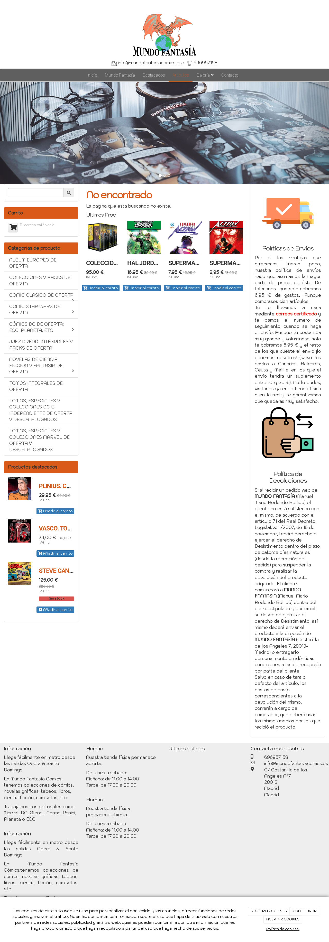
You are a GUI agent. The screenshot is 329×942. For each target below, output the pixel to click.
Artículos (180, 75)
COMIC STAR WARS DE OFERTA (41, 309)
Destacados (154, 75)
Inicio (92, 75)
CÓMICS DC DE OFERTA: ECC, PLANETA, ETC (41, 327)
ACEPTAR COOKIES (282, 919)
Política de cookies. (282, 929)
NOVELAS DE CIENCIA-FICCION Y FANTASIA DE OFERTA (41, 366)
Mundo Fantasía (120, 75)
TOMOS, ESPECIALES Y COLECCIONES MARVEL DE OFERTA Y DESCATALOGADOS (39, 440)
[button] (24, 133)
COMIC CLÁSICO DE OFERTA (41, 296)
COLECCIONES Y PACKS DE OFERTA (39, 280)
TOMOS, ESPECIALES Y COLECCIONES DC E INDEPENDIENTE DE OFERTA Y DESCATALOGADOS (40, 410)
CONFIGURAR (305, 911)
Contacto (229, 75)
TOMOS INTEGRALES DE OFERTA (36, 386)
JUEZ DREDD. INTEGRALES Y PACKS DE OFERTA (41, 345)
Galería (205, 75)
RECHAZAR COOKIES (269, 911)
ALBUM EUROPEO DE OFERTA (33, 263)
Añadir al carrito (55, 511)
